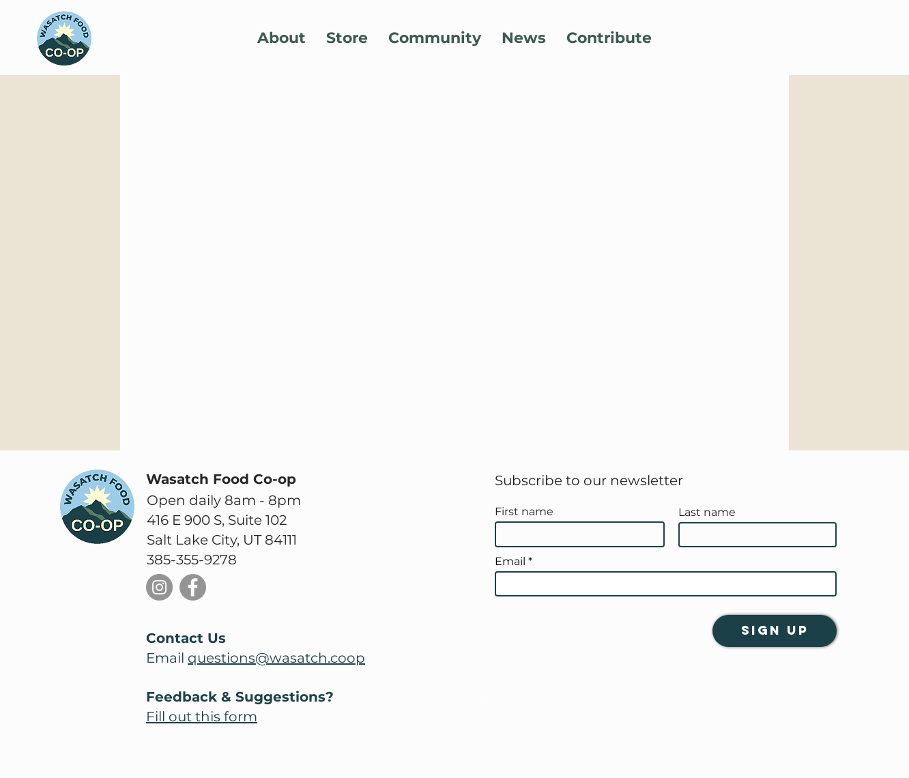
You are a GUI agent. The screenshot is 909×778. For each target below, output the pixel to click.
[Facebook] (192, 587)
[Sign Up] (774, 631)
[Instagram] (159, 587)
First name (524, 511)
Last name (707, 512)
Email (510, 561)
